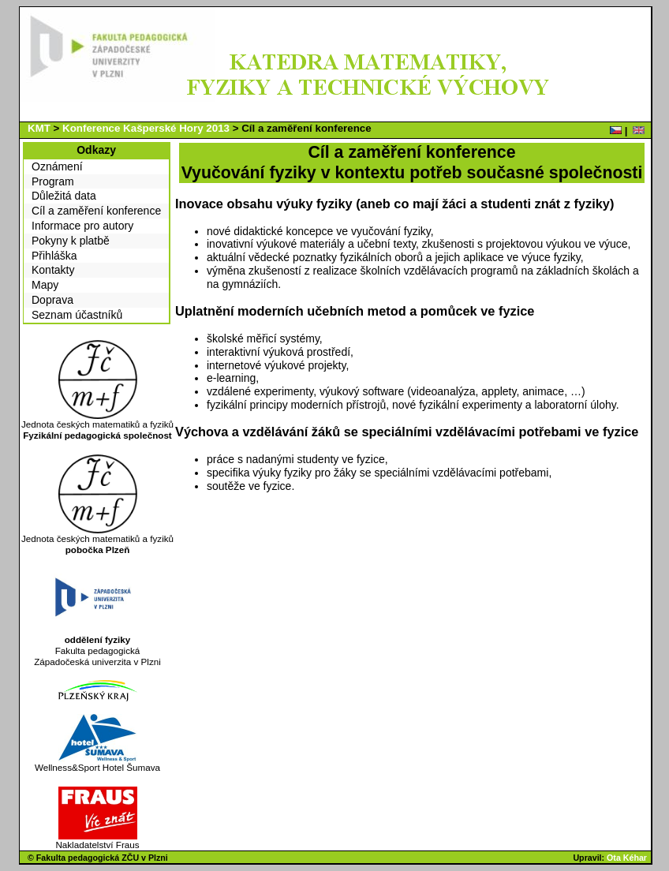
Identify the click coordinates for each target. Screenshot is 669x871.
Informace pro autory (82, 225)
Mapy (45, 284)
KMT (39, 128)
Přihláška (54, 255)
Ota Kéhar (627, 857)
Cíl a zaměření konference (96, 210)
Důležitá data (64, 195)
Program (53, 181)
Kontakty (53, 270)
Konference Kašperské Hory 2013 (146, 128)
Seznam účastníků (77, 314)
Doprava (52, 299)
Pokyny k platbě (71, 240)
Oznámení (57, 166)
